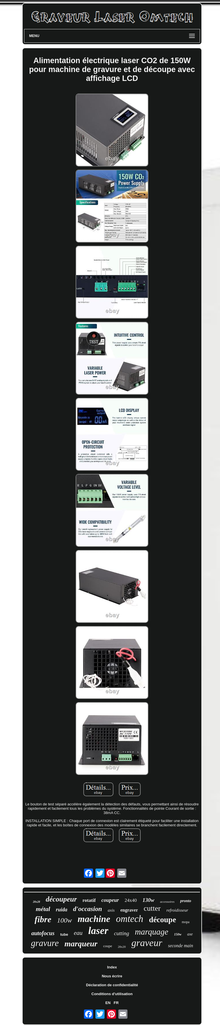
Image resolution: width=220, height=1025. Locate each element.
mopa (186, 922)
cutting (121, 933)
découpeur (61, 899)
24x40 (131, 900)
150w (177, 934)
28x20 (122, 946)
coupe (107, 946)
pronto (185, 901)
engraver (129, 910)
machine (94, 919)
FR (116, 1003)
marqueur (80, 943)
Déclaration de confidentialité (112, 985)
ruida (61, 909)
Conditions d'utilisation (112, 994)
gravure (45, 943)
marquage (151, 931)
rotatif (89, 900)
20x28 (36, 901)
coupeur (110, 900)
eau (78, 932)
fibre (43, 919)
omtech (129, 919)
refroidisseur (177, 910)
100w (64, 920)
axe (189, 934)
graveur (146, 942)
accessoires (167, 901)
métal (43, 908)
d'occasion (87, 908)
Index (112, 967)
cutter (152, 908)
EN (108, 1003)
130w (148, 900)
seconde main (180, 945)
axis (111, 910)
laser (98, 930)
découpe (162, 919)
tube (64, 934)
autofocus (42, 933)
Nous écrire (112, 976)
